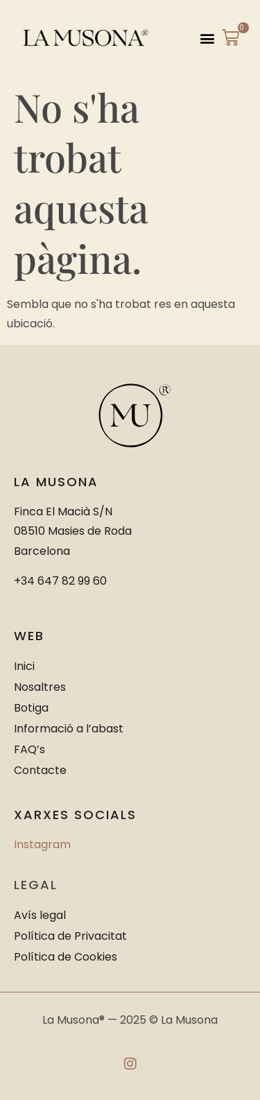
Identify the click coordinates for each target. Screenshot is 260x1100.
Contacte (40, 770)
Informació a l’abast (68, 729)
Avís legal (40, 915)
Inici (24, 666)
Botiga (31, 708)
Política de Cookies (65, 957)
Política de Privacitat (70, 936)
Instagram (42, 844)
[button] (207, 37)
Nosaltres (40, 687)
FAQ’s (29, 749)
